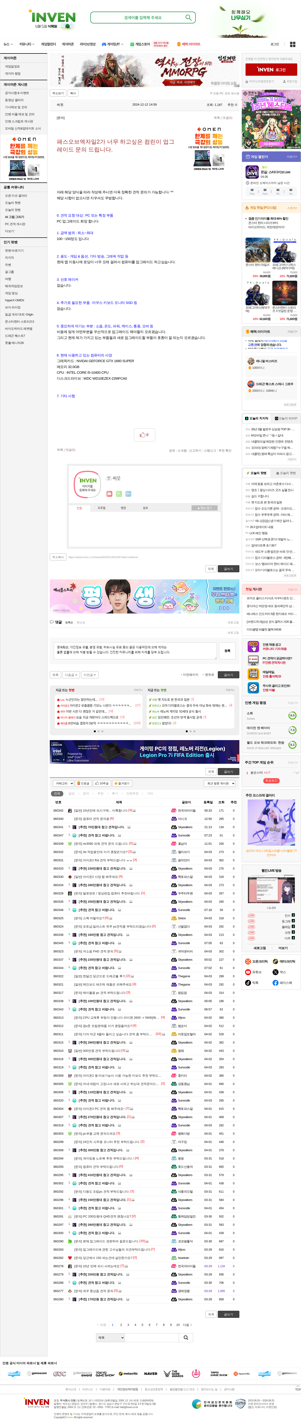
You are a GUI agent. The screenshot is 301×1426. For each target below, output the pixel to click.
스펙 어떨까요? (89, 918)
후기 (115, 793)
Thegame (184, 976)
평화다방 (184, 1133)
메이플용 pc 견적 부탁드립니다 (100, 993)
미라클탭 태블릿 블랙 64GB (264, 629)
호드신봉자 (185, 1166)
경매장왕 (184, 1291)
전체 (57, 793)
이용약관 (105, 1389)
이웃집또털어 (187, 1034)
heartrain (183, 1258)
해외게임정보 (14, 286)
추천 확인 (225, 450)
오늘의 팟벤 (13, 209)
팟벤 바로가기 (14, 250)
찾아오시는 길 (209, 1389)
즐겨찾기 (124, 783)
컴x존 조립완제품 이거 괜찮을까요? (103, 1026)
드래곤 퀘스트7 (15, 335)
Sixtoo (182, 918)
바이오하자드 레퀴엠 (18, 328)
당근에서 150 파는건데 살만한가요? (103, 1258)
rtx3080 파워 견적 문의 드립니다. (101, 843)
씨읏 (58, 105)
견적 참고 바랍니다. (97, 835)
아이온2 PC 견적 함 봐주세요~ (99, 1109)
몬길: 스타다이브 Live (275, 172)
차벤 (8, 264)
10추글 (104, 783)
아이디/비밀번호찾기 (261, 81)
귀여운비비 (185, 951)
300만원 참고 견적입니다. (101, 1150)
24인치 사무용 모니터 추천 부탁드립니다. (107, 1142)
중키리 (182, 1075)
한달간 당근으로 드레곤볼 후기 (100, 976)
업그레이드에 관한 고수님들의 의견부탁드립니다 (112, 1249)
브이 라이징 (13, 307)
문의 (86, 793)
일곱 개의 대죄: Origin (19, 314)
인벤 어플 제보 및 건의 (20, 114)
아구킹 (182, 1142)
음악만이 (184, 860)
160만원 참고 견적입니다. (101, 935)
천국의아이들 (187, 810)
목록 (217, 118)
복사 (73, 93)
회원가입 (292, 81)
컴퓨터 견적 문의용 (91, 819)
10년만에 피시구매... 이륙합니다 (101, 810)
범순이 (182, 1026)
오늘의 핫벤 (13, 202)
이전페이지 (190, 674)
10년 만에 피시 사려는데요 (97, 1266)
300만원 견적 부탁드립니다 (97, 1051)
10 (178, 1325)
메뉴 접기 (205, 508)
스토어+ (292, 208)
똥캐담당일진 (187, 1216)
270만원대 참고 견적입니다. (102, 1117)
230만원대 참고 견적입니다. (102, 868)
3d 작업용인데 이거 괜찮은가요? (101, 852)
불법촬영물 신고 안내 (182, 1389)
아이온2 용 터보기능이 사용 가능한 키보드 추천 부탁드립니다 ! (121, 1075)
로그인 (275, 44)
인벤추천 (132, 793)
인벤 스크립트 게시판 (19, 121)
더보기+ (138, 690)
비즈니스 (87, 1389)
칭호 (145, 508)
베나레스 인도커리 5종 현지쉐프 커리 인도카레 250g (272, 614)
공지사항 (229, 1389)
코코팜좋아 (185, 1241)
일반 (71, 793)
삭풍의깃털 (185, 1191)
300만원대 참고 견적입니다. (102, 1059)
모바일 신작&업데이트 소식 (23, 128)
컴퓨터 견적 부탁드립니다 (96, 1166)
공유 (172, 450)
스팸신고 (210, 450)
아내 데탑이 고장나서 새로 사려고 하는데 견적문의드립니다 (119, 1084)
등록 (227, 651)
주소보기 (58, 93)
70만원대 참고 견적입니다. (102, 827)
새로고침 (233, 622)
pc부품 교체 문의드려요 (95, 1133)
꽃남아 (182, 843)
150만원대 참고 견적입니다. (102, 1200)
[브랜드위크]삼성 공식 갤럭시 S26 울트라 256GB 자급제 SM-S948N (272, 621)
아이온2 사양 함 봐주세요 (96, 877)
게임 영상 (11, 293)
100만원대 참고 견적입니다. (102, 1001)
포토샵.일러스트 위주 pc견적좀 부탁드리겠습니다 (112, 926)
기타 (150, 793)
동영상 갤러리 (14, 100)
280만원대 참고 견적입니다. (102, 885)
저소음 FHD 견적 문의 (93, 951)
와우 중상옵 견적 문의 (93, 1291)
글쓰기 (228, 771)
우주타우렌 (185, 893)
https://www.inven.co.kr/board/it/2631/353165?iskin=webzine (103, 557)
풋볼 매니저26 (14, 342)
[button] (95, 731)
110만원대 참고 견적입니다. (102, 1092)
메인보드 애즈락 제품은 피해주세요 (103, 984)
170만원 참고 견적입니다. (101, 1299)
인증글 (85, 783)
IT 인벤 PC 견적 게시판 (224, 93)
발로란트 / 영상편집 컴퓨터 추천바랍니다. (107, 893)
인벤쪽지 (109, 494)
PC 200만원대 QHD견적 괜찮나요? (102, 1216)
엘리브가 (184, 852)
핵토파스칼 (185, 877)
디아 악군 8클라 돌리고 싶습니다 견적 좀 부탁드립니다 (116, 1034)
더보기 (128, 494)
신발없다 (184, 926)
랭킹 (123, 508)
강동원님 (184, 1084)
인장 (79, 508)
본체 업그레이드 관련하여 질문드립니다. (106, 1241)
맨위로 (209, 674)
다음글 (69, 675)
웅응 (181, 1158)
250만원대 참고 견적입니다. (102, 901)
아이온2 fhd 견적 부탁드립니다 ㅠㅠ (103, 860)
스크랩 (182, 450)
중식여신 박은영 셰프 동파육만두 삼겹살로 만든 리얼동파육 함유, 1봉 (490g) (272, 606)
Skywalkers (185, 827)
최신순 (81, 622)
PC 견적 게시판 (15, 224)
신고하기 (195, 450)
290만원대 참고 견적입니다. (102, 1042)
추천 (100, 793)
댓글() (228, 118)
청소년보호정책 (154, 1389)
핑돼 (181, 1051)
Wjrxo (181, 1017)
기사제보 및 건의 (16, 107)
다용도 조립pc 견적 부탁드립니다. (102, 1191)
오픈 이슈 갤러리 (16, 195)
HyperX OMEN (14, 300)
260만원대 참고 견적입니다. (102, 1224)
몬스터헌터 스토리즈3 (19, 321)
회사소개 (70, 1389)
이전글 (88, 675)
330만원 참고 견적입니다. (101, 1274)
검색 (186, 1337)
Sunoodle (184, 835)
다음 (186, 1325)
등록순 (69, 622)
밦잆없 (182, 993)
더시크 (182, 819)
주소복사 (58, 557)
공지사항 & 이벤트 (17, 92)
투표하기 (271, 780)
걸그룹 (9, 271)
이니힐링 (119, 494)
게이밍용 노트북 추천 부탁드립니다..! (104, 1158)
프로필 (101, 508)
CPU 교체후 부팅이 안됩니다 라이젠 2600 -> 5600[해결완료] (120, 1017)
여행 (8, 278)
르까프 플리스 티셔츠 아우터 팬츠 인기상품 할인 (272, 598)
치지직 (9, 257)
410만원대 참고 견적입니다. (102, 1175)
